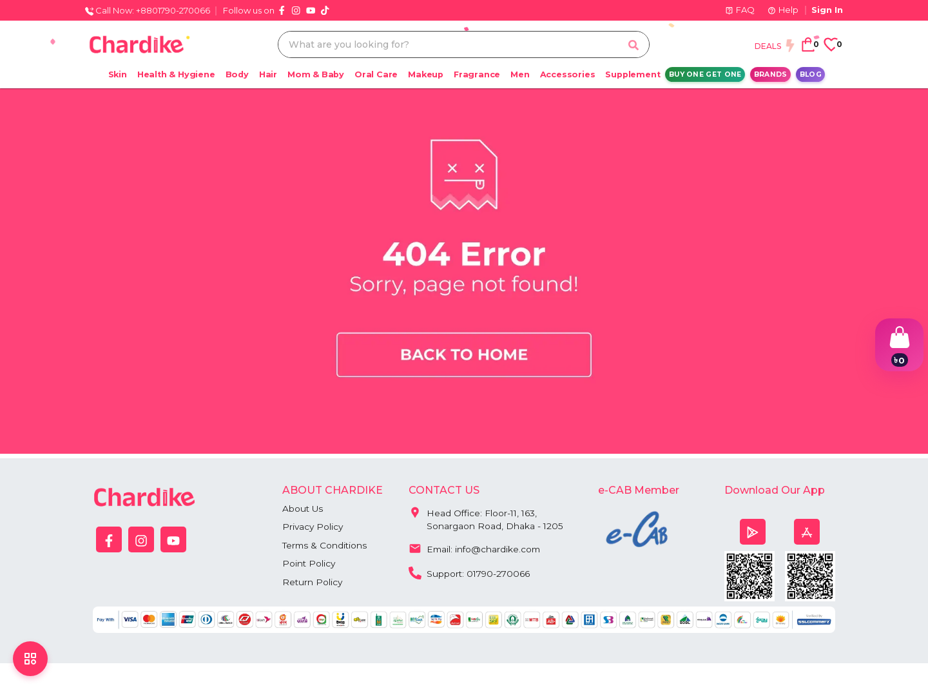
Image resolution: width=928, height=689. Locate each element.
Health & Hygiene (176, 74)
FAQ (740, 10)
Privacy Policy (313, 527)
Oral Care (376, 74)
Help (783, 10)
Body (237, 74)
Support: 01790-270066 (471, 573)
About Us (303, 508)
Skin (117, 74)
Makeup (425, 74)
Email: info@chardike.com (476, 548)
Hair (268, 74)
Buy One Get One (705, 74)
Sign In (827, 10)
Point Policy (309, 564)
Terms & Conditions (325, 546)
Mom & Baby (315, 74)
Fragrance (477, 74)
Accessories (567, 74)
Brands (771, 74)
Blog (811, 74)
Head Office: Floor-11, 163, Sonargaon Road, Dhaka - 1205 (486, 517)
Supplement (632, 74)
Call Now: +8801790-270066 (147, 10)
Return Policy (312, 583)
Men (519, 74)
